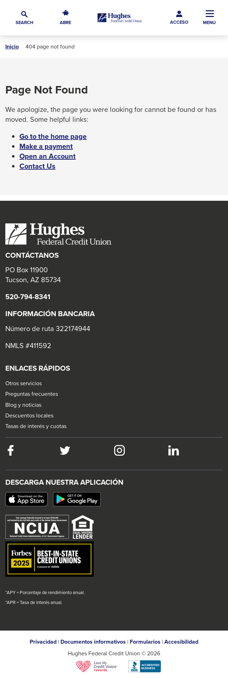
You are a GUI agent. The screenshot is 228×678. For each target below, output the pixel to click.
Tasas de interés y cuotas (35, 426)
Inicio (12, 47)
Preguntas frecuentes (31, 394)
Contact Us (37, 166)
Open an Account (47, 156)
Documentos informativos (93, 642)
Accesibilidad (181, 642)
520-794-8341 (27, 297)
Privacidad (43, 642)
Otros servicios (23, 383)
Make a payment (46, 146)
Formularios (145, 642)
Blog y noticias (23, 405)
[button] (24, 17)
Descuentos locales (29, 415)
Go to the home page (53, 136)
